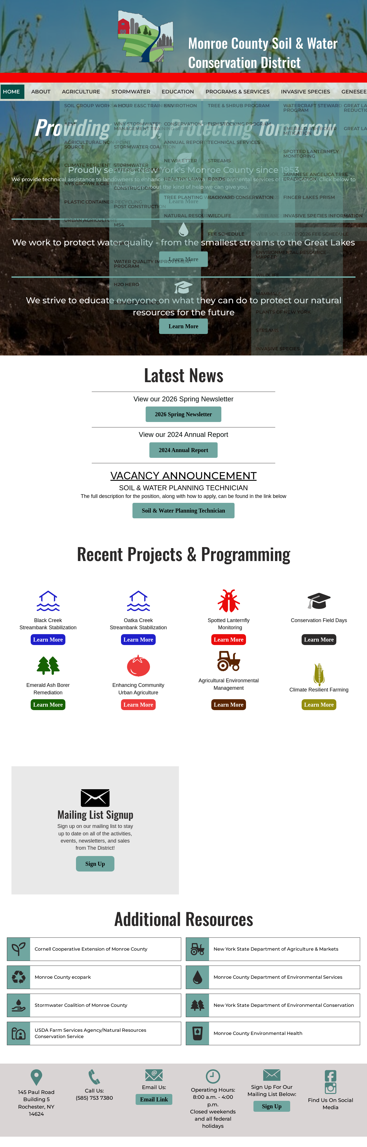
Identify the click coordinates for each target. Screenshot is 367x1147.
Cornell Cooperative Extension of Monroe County (91, 949)
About (40, 92)
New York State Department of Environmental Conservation (284, 1005)
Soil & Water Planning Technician (183, 510)
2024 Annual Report (183, 450)
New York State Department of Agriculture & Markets (276, 949)
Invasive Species (305, 92)
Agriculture (81, 92)
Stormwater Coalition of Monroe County (81, 1005)
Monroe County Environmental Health (258, 1033)
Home (11, 92)
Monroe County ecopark (63, 977)
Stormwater (131, 92)
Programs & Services (238, 92)
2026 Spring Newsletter (183, 414)
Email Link (154, 1099)
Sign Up (95, 864)
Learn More (183, 201)
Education (178, 92)
